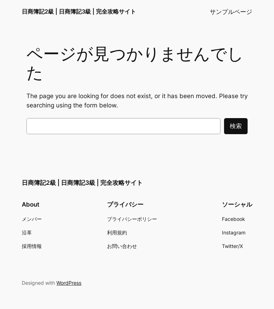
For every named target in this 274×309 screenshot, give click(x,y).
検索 (236, 126)
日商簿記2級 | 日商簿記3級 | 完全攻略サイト (79, 11)
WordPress (68, 283)
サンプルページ (231, 11)
